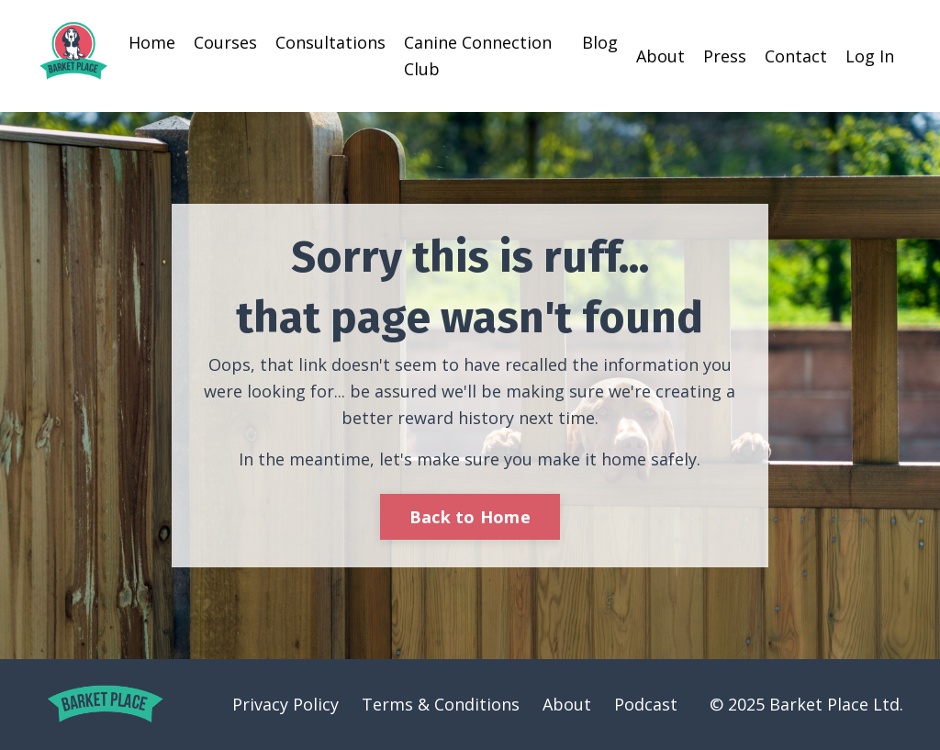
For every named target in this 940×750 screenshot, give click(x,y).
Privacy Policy (285, 704)
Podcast (645, 704)
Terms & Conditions (441, 704)
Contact (796, 56)
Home (152, 42)
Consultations (330, 42)
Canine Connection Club (478, 55)
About (660, 56)
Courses (225, 42)
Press (724, 56)
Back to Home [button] (470, 517)
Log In (869, 56)
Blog (600, 42)
